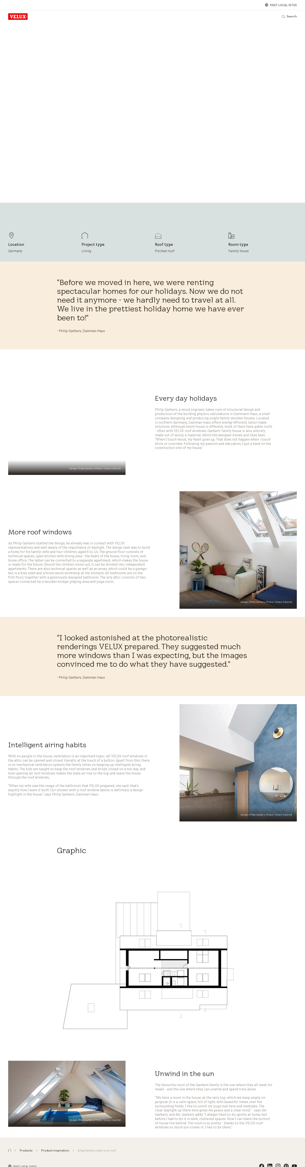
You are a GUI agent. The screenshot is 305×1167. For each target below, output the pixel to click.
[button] (9, 1150)
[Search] (289, 16)
